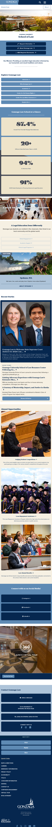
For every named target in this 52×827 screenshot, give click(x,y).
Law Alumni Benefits (25, 573)
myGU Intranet (6, 796)
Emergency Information (9, 769)
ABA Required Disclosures (25, 53)
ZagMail (3, 784)
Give (26, 752)
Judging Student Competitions (25, 459)
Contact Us (5, 787)
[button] (26, 598)
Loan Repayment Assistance (25, 516)
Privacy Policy (6, 772)
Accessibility (5, 775)
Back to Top (26, 737)
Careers (4, 766)
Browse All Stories (26, 398)
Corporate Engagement (9, 790)
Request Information (25, 44)
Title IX (3, 778)
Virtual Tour (5, 793)
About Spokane (25, 286)
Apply (26, 747)
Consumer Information (9, 781)
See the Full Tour (8, 676)
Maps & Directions (7, 763)
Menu (46, 7)
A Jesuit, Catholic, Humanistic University (10, 820)
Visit (26, 742)
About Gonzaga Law (25, 48)
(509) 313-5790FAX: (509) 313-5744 (27, 717)
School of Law (5, 7)
